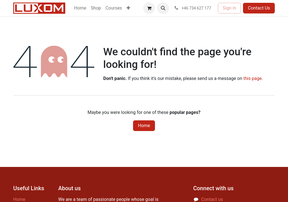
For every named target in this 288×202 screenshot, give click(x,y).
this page (252, 78)
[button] (163, 8)
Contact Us (259, 8)
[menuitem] (80, 8)
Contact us (212, 199)
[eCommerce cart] (149, 8)
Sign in (229, 8)
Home (144, 125)
